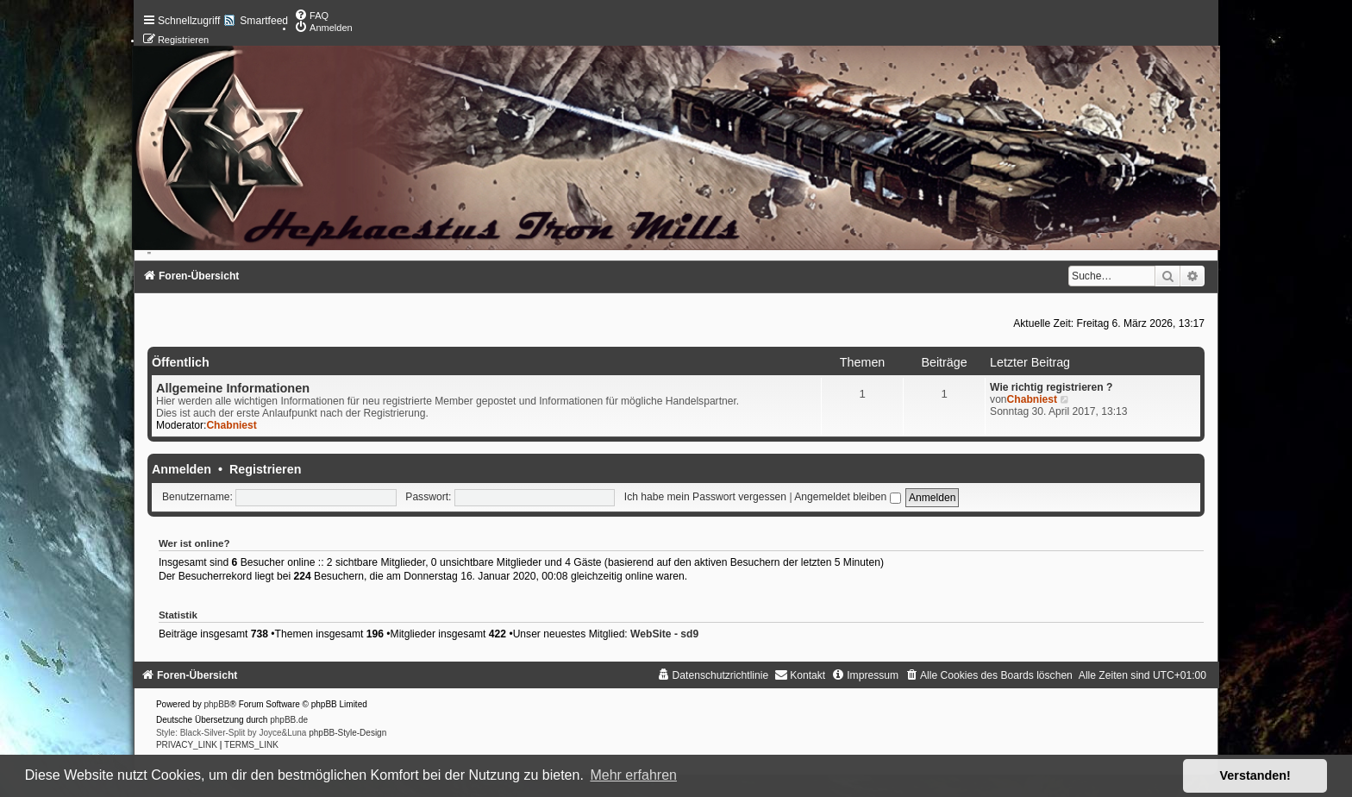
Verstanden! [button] (1255, 775)
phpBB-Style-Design (347, 732)
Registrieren (265, 469)
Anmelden (181, 469)
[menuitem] (311, 15)
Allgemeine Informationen (233, 388)
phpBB (217, 704)
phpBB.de (289, 720)
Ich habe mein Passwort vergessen (705, 497)
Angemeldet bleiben (847, 497)
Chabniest (231, 425)
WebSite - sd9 (664, 634)
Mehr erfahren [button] (633, 775)
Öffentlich (181, 362)
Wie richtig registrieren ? (1051, 387)
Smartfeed (264, 21)
